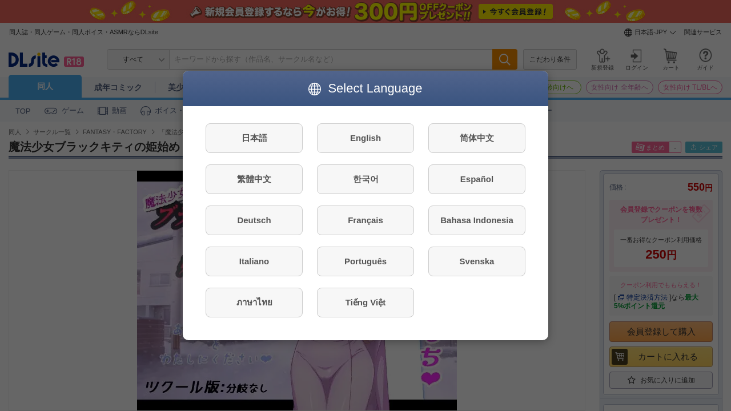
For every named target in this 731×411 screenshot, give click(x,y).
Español (476, 179)
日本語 (254, 138)
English (365, 138)
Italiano (254, 261)
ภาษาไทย (254, 302)
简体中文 (477, 138)
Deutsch (254, 220)
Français (365, 220)
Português (365, 261)
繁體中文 (254, 179)
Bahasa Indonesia (476, 220)
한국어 (366, 179)
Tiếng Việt (365, 302)
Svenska (477, 261)
